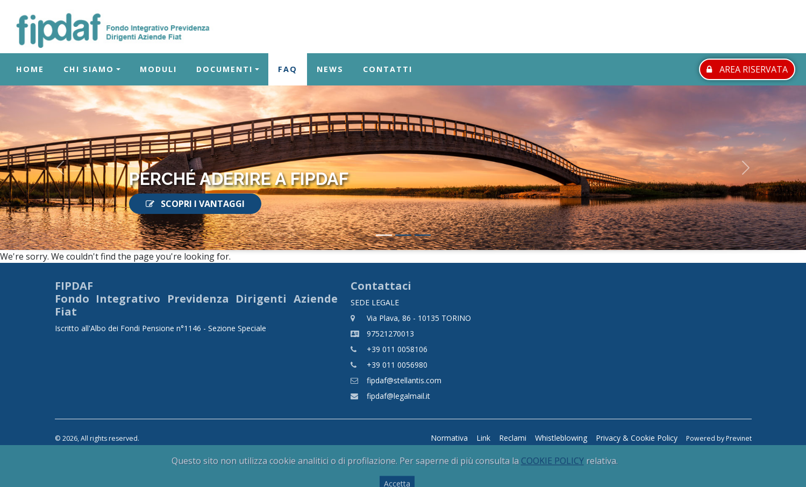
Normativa (449, 438)
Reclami (512, 438)
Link (483, 438)
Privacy (636, 438)
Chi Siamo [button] (88, 70)
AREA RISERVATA (747, 69)
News (330, 70)
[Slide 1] (384, 235)
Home (30, 70)
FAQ (287, 70)
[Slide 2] (403, 235)
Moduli (158, 70)
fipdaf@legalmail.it (398, 396)
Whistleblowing (561, 438)
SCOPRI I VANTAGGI (195, 204)
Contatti (387, 70)
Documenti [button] (224, 70)
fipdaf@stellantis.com (404, 380)
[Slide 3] (423, 235)
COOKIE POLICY (552, 473)
